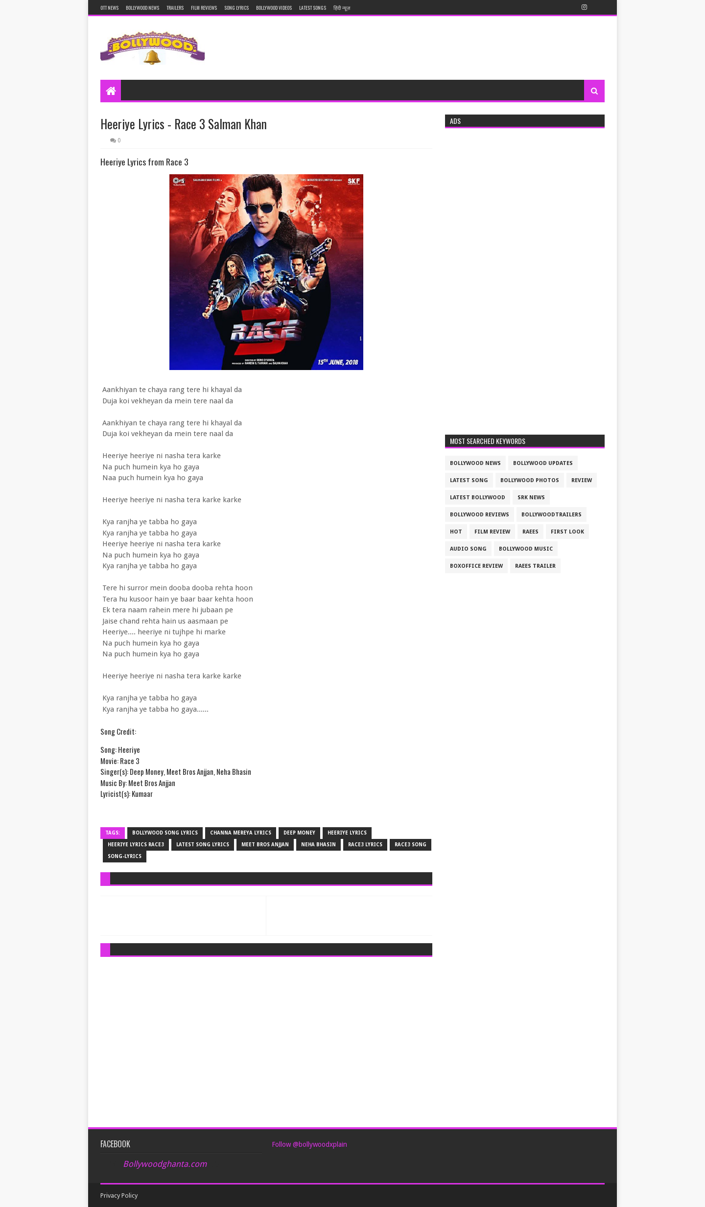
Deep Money (299, 833)
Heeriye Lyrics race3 (136, 844)
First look (567, 532)
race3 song (410, 844)
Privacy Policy (119, 1195)
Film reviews (204, 7)
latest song (469, 480)
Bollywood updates (543, 463)
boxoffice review (476, 566)
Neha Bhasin (318, 844)
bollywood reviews (479, 514)
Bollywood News (142, 7)
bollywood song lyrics (165, 833)
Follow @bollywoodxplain (309, 1144)
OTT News (109, 7)
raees (530, 532)
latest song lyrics (202, 844)
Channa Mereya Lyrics (240, 833)
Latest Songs (312, 7)
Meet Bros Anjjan (265, 844)
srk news (531, 497)
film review (492, 532)
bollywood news (475, 463)
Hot (456, 532)
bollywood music (526, 549)
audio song (468, 549)
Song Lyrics (236, 7)
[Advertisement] (266, 1032)
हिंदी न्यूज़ (341, 7)
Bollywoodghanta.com (165, 1164)
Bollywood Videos (274, 7)
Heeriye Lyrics (347, 833)
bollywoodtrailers (551, 514)
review (581, 480)
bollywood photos (529, 480)
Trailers (175, 7)
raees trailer (535, 566)
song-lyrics (124, 856)
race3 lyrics (365, 844)
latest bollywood (477, 497)
